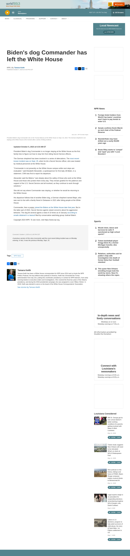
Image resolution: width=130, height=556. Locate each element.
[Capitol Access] (108, 61)
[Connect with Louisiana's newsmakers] (108, 351)
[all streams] (118, 14)
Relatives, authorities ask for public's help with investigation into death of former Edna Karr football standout (110, 259)
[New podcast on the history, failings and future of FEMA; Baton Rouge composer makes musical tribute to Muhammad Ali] (100, 474)
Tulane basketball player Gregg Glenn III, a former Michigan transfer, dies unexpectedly (108, 245)
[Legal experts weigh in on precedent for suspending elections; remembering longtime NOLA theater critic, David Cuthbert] (100, 499)
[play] (7, 14)
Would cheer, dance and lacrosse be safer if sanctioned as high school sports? (109, 232)
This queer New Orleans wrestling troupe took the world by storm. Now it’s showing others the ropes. (109, 273)
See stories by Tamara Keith (29, 288)
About (64, 20)
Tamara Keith (19, 69)
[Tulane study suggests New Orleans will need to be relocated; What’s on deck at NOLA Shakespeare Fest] (100, 449)
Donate (120, 5)
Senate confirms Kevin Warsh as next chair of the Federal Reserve (110, 132)
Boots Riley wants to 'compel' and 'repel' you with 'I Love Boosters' (110, 153)
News (7, 20)
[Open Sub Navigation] (11, 20)
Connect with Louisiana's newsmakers (108, 370)
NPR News (17, 257)
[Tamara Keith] (11, 276)
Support (42, 20)
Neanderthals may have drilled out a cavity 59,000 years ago (108, 142)
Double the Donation (102, 335)
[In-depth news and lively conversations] (108, 298)
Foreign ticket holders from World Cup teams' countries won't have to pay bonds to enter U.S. (109, 120)
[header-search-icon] (110, 5)
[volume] (13, 14)
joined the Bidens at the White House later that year (55, 209)
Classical (18, 20)
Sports (97, 223)
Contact (53, 20)
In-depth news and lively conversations (108, 318)
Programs (30, 20)
